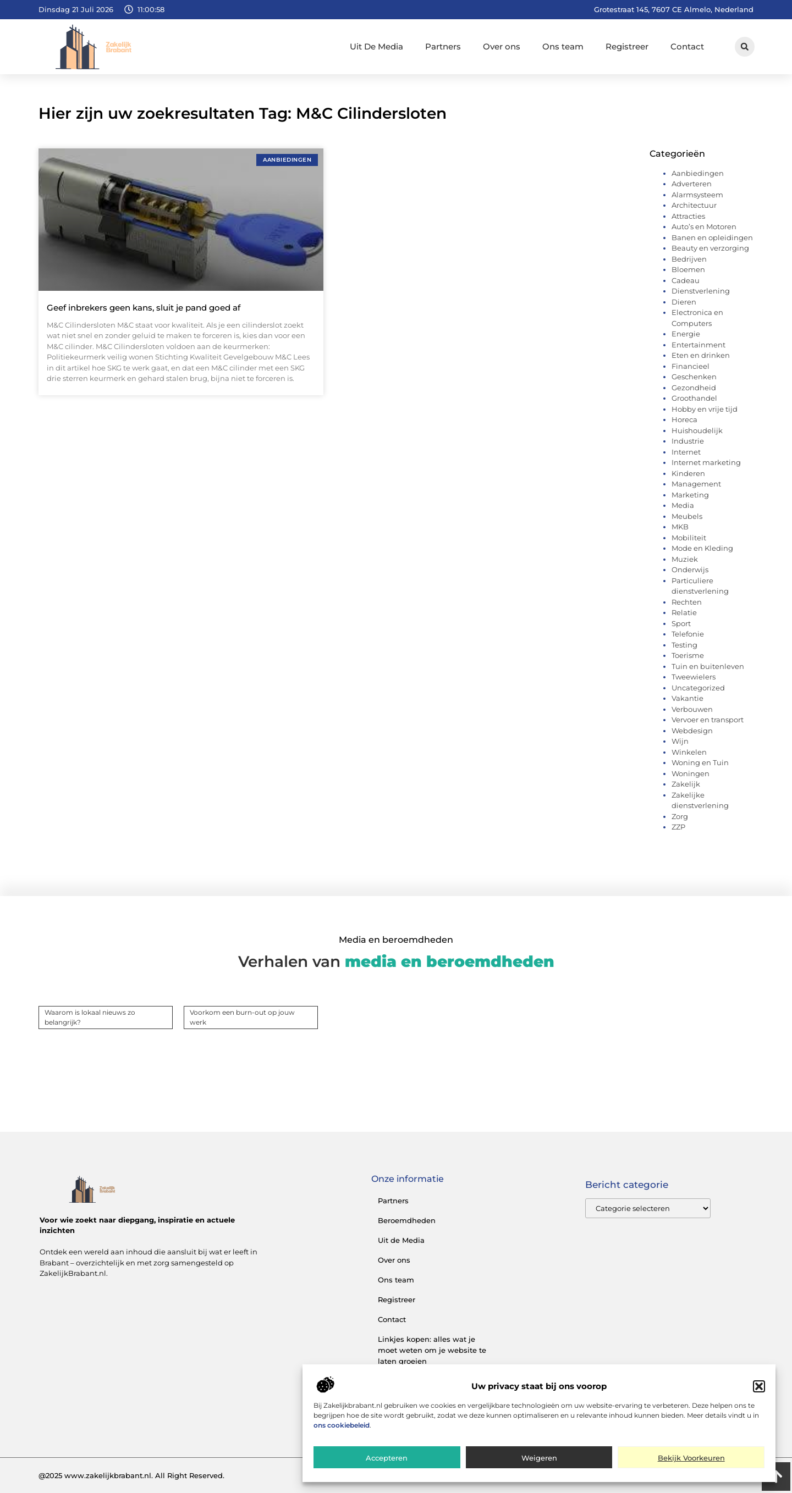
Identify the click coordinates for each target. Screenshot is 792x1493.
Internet (686, 451)
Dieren (684, 301)
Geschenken (694, 376)
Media (683, 505)
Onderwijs (690, 569)
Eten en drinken (701, 355)
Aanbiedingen (698, 173)
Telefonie (688, 633)
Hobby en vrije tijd (705, 409)
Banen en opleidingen (712, 237)
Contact (687, 46)
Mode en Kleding (702, 548)
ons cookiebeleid (342, 1429)
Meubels (687, 516)
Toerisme (688, 655)
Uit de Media (401, 1240)
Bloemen (688, 269)
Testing (684, 644)
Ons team (563, 46)
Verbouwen (692, 709)
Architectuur (694, 205)
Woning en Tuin (700, 762)
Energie (686, 333)
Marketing (690, 494)
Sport (681, 623)
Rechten (687, 602)
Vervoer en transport (708, 719)
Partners (443, 46)
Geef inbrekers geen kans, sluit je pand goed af (143, 307)
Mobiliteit (689, 537)
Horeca (684, 419)
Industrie (688, 440)
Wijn (680, 741)
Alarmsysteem (697, 194)
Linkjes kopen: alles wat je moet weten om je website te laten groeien (432, 1350)
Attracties (688, 216)
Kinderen (688, 473)
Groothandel (694, 398)
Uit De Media (376, 46)
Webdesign (692, 730)
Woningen (691, 773)
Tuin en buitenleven (708, 666)
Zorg (680, 816)
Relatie (684, 612)
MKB (680, 526)
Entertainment (698, 344)
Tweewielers (694, 676)
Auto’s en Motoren (704, 226)
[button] (759, 1390)
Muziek (685, 559)
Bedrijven (689, 259)
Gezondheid (694, 387)
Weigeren (539, 1462)
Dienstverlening (701, 290)
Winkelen (689, 752)
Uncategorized (698, 687)
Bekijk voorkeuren (691, 1462)
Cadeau (686, 280)
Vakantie (687, 698)
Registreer (627, 46)
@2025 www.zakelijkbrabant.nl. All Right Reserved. (131, 1475)
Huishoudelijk (697, 430)
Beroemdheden (407, 1220)
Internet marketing (706, 462)
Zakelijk (686, 783)
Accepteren (387, 1462)
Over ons (501, 46)
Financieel (691, 366)
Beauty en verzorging (710, 248)
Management (696, 483)
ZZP (678, 826)
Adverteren (692, 183)
